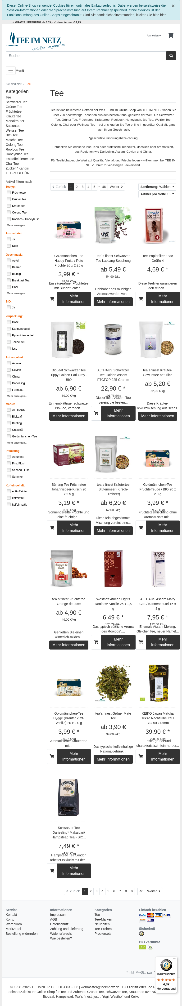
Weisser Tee (15, 130)
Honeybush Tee (17, 154)
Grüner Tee (14, 107)
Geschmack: (14, 254)
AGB (53, 919)
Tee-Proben (103, 929)
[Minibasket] (170, 35)
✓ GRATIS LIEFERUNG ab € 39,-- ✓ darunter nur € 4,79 (46, 22)
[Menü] (174, 959)
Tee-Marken (103, 919)
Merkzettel (13, 929)
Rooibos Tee (15, 149)
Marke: (10, 404)
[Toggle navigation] (11, 70)
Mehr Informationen (74, 299)
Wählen (156, 187)
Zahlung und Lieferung (66, 929)
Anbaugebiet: (15, 357)
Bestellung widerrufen (22, 933)
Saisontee (13, 126)
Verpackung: (14, 316)
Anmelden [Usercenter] (154, 35)
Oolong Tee (14, 145)
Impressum (58, 915)
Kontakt (11, 915)
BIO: (9, 301)
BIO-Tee (12, 135)
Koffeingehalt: (15, 485)
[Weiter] (116, 187)
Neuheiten (102, 924)
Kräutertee (13, 116)
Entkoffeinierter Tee (20, 159)
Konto (10, 919)
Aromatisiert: (14, 233)
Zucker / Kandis (17, 168)
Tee (8, 97)
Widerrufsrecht (61, 933)
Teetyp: (11, 186)
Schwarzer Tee (16, 102)
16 (156, 194)
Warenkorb (14, 924)
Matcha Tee (14, 140)
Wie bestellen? (61, 938)
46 (104, 187)
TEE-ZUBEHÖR (17, 173)
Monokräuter (15, 121)
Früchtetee (14, 111)
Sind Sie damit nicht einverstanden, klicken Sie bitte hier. (124, 15)
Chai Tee (12, 163)
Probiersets (103, 933)
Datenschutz (59, 924)
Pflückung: (13, 451)
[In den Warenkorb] (52, 299)
